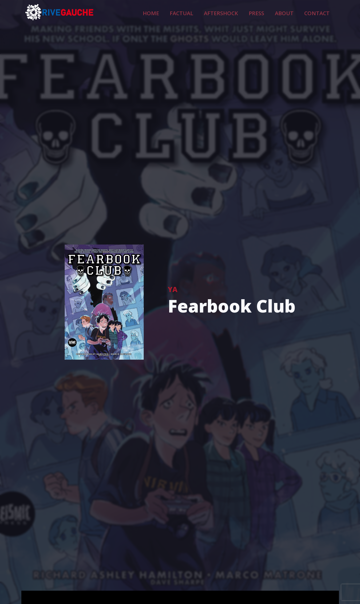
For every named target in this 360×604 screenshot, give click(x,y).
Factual (212, 12)
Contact (320, 12)
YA (172, 289)
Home (187, 12)
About (293, 12)
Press (271, 12)
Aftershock (243, 12)
